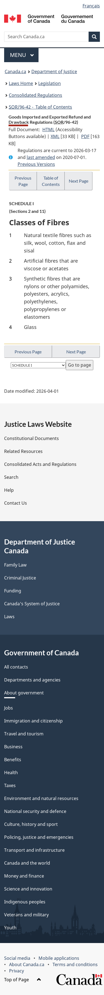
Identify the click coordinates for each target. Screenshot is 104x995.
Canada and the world (27, 863)
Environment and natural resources (41, 798)
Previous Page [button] (23, 181)
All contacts (16, 667)
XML (55, 136)
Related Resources (23, 451)
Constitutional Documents (31, 438)
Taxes (10, 785)
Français (91, 6)
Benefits (12, 760)
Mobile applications (59, 958)
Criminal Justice (20, 578)
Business (13, 747)
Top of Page (22, 980)
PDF (85, 136)
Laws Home (21, 83)
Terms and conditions (75, 964)
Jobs (8, 708)
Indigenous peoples (24, 902)
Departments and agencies (32, 680)
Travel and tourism (23, 734)
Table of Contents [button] (51, 181)
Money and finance (24, 876)
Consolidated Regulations (35, 95)
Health (11, 772)
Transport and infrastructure (34, 850)
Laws (9, 617)
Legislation (49, 83)
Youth (10, 928)
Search (11, 477)
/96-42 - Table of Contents (40, 107)
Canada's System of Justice (32, 604)
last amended (41, 157)
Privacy (16, 971)
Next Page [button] (78, 180)
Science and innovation (28, 889)
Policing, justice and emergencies (38, 837)
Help (9, 490)
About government (24, 693)
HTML (48, 130)
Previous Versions (36, 164)
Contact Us (15, 503)
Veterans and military (26, 915)
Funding (12, 591)
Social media (17, 958)
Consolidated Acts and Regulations (40, 464)
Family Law (15, 565)
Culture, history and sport (31, 824)
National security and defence (35, 811)
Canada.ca (15, 71)
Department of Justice (54, 71)
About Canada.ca (26, 964)
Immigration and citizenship (33, 721)
